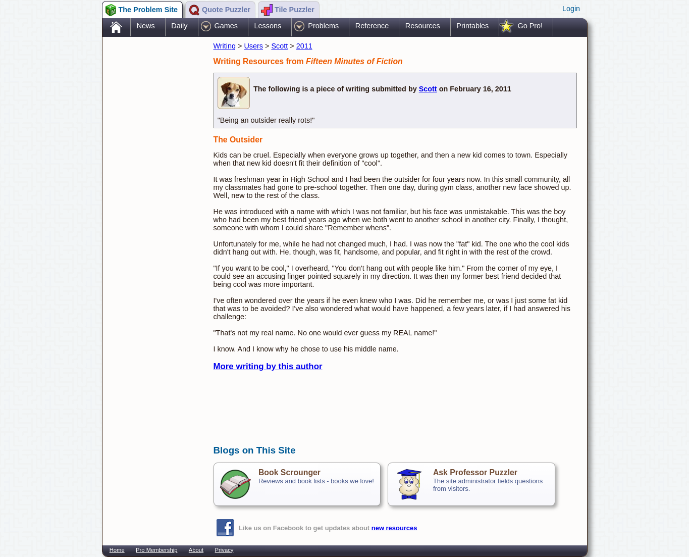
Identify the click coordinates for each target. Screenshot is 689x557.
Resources (422, 26)
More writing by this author (268, 366)
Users (253, 46)
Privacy (224, 550)
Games (226, 26)
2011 (304, 46)
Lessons (268, 26)
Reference (372, 26)
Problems (323, 26)
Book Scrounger (289, 472)
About (196, 550)
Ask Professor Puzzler (475, 472)
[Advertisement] (153, 198)
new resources (394, 528)
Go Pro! (530, 26)
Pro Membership (156, 550)
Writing (225, 46)
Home (117, 550)
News (146, 26)
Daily (179, 26)
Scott (279, 46)
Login (571, 9)
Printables (472, 26)
